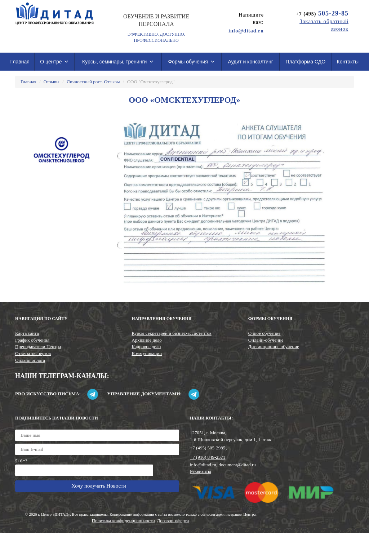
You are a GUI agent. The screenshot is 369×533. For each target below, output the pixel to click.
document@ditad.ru (237, 464)
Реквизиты (200, 471)
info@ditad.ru (203, 464)
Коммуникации (147, 353)
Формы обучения (191, 62)
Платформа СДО (305, 62)
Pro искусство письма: (56, 393)
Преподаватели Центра (38, 346)
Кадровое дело (146, 346)
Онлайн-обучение (266, 340)
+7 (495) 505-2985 (207, 447)
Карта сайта (27, 333)
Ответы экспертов (33, 353)
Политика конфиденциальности (123, 520)
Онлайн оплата (30, 360)
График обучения (32, 340)
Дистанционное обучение (273, 346)
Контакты (348, 62)
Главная (20, 62)
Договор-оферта (173, 520)
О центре (54, 62)
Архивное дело (147, 340)
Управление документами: (153, 393)
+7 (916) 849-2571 (207, 457)
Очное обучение (264, 333)
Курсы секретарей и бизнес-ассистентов (171, 333)
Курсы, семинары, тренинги (118, 62)
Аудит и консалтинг (250, 62)
